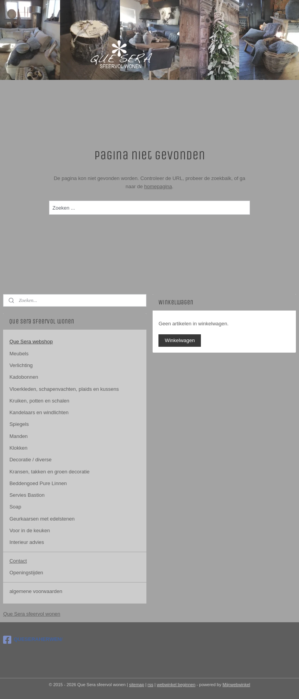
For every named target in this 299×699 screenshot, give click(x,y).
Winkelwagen (180, 340)
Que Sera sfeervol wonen (31, 614)
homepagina (158, 186)
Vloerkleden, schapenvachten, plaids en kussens (64, 389)
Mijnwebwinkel (236, 684)
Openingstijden (26, 572)
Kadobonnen (23, 377)
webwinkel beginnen (176, 684)
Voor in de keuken (29, 530)
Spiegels (19, 424)
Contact (18, 561)
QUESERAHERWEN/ (32, 639)
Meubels (18, 354)
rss (150, 684)
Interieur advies (26, 542)
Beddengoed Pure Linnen (38, 483)
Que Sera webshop (31, 341)
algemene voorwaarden (35, 591)
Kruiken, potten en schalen (39, 401)
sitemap (136, 684)
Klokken (18, 448)
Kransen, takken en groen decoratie (49, 472)
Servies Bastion (26, 495)
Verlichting (21, 365)
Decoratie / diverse (30, 459)
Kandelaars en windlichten (39, 412)
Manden (18, 436)
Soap (15, 507)
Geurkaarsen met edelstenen (42, 519)
